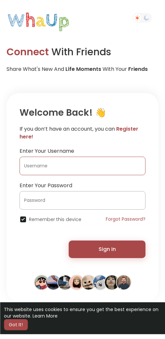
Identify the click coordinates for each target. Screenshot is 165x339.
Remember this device (55, 219)
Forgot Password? (125, 219)
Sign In (107, 249)
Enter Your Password (46, 185)
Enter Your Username (47, 151)
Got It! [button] (16, 324)
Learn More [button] (45, 316)
